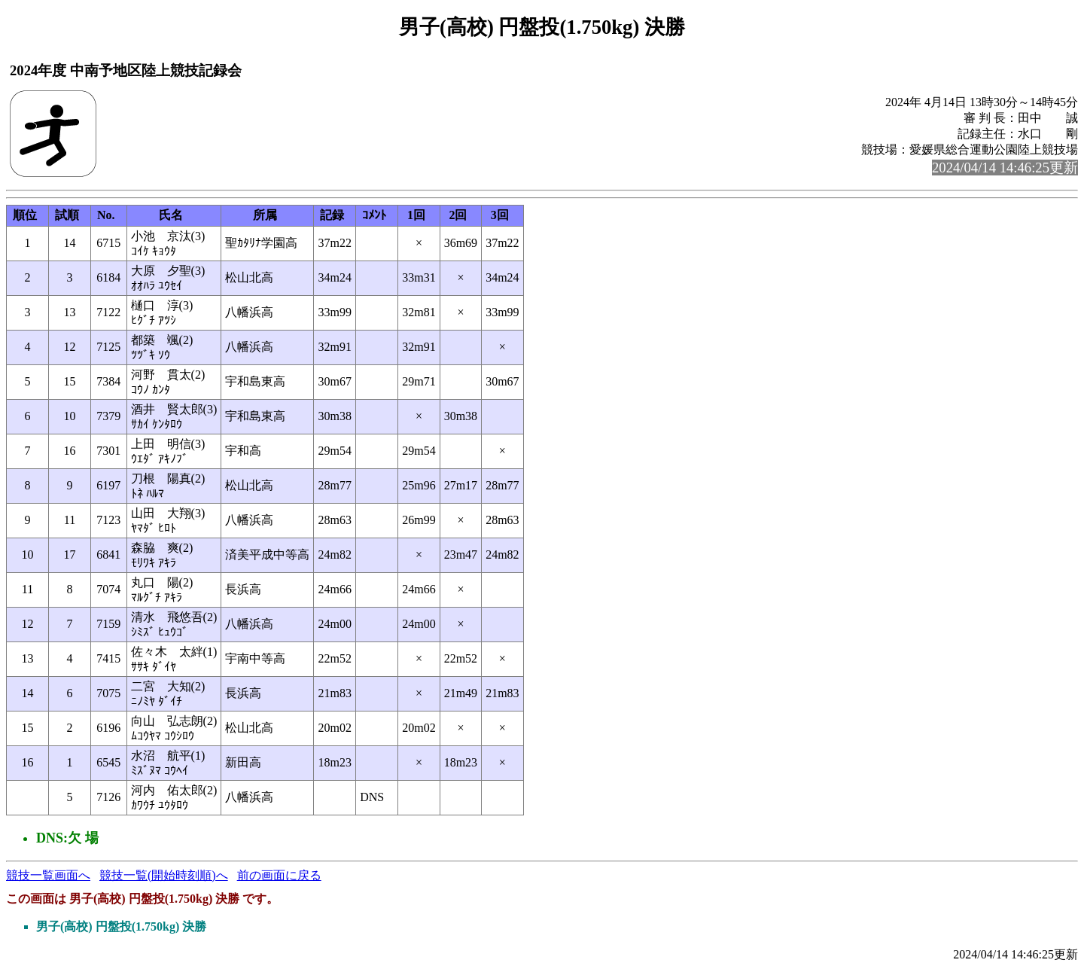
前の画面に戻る (279, 875)
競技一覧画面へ (48, 875)
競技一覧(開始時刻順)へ (163, 875)
